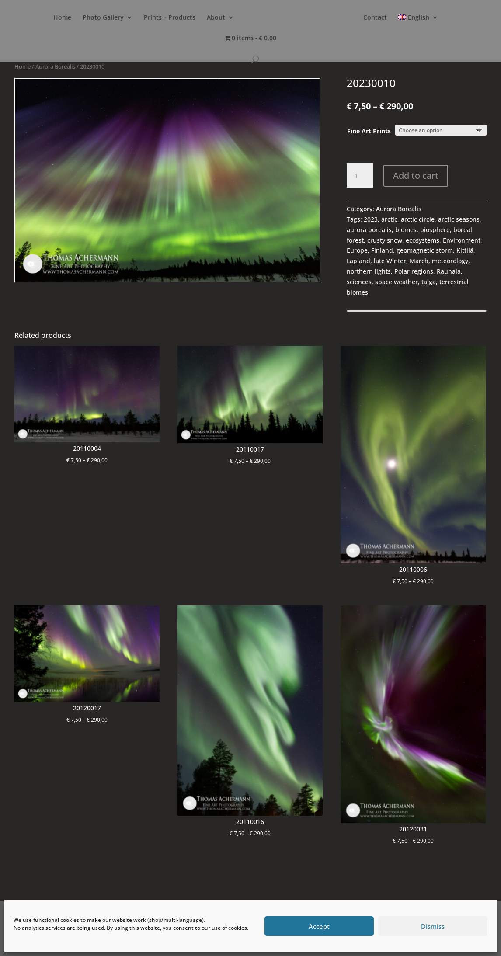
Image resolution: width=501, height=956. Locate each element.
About (216, 17)
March (419, 261)
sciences (359, 282)
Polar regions (413, 271)
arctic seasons (459, 219)
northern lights (369, 271)
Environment (461, 240)
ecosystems (422, 240)
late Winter (390, 261)
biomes (406, 230)
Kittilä (464, 250)
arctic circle (418, 219)
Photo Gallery (103, 17)
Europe (357, 250)
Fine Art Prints (369, 131)
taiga (428, 282)
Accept (319, 926)
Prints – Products (169, 17)
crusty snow (384, 240)
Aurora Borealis (55, 66)
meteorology (450, 261)
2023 (371, 219)
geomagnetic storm (425, 250)
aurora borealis (369, 230)
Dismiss (433, 926)
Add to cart (415, 175)
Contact (375, 17)
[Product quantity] (360, 175)
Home (62, 17)
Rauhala (449, 271)
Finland (382, 250)
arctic (389, 219)
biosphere (435, 230)
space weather (396, 282)
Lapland (358, 261)
